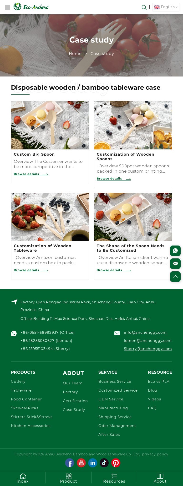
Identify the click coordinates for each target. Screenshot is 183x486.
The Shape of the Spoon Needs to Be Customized (131, 248)
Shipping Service (115, 417)
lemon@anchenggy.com (148, 341)
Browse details (31, 174)
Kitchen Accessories (31, 426)
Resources (114, 478)
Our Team (73, 383)
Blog (152, 390)
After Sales (109, 435)
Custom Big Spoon (34, 154)
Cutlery (18, 381)
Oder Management (117, 426)
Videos (154, 399)
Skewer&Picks (24, 408)
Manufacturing (113, 408)
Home (75, 54)
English (164, 7)
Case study (102, 54)
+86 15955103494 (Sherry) (45, 349)
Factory (70, 392)
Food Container (26, 399)
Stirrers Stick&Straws (31, 417)
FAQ (152, 408)
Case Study (74, 410)
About (73, 373)
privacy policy (155, 454)
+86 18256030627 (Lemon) (46, 341)
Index (23, 478)
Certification (75, 401)
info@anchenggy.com (145, 332)
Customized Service (118, 390)
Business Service (114, 381)
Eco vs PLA (159, 381)
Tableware (21, 390)
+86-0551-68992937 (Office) (47, 332)
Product (68, 478)
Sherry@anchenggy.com (148, 349)
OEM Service (110, 399)
